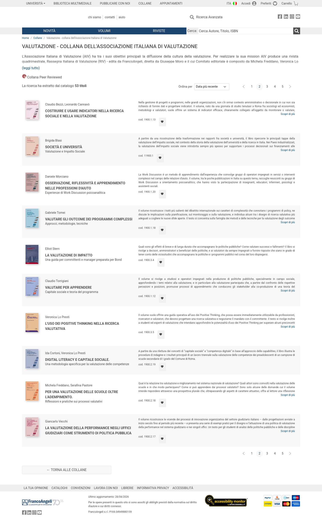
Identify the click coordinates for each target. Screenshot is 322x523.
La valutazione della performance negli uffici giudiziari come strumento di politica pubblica (88, 430)
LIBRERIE (127, 488)
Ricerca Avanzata (209, 17)
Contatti (110, 17)
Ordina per (185, 86)
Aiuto (122, 17)
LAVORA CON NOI (106, 488)
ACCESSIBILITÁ (182, 488)
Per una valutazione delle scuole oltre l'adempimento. (81, 394)
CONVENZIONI (80, 488)
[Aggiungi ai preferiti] (162, 122)
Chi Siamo (94, 17)
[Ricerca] (296, 30)
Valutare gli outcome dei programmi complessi (89, 219)
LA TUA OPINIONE (36, 488)
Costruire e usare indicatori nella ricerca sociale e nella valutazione (84, 113)
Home (25, 38)
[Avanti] (290, 86)
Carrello (286, 3)
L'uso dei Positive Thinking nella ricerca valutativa (82, 326)
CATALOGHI (59, 488)
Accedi (246, 3)
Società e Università (63, 147)
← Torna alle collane (66, 470)
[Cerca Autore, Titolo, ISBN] (245, 30)
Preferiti (266, 3)
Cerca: (192, 31)
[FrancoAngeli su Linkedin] (286, 17)
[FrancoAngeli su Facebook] (280, 17)
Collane (37, 38)
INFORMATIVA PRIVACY (153, 488)
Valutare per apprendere (68, 287)
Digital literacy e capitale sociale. (77, 360)
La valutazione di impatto (68, 255)
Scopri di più (288, 114)
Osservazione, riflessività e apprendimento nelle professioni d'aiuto (85, 185)
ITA (229, 3)
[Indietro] (244, 86)
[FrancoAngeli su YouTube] (298, 17)
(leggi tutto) (31, 68)
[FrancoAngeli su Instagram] (292, 17)
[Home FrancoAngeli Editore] (50, 17)
